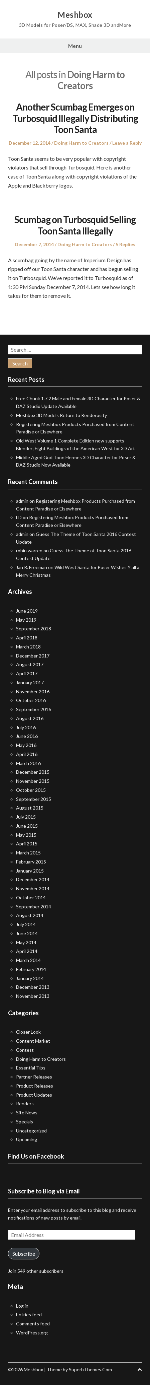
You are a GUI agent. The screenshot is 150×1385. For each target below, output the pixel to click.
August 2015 (29, 808)
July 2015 (26, 817)
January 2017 (30, 682)
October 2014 (31, 897)
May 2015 (26, 835)
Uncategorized (31, 1130)
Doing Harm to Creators (81, 143)
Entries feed (29, 1314)
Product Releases (34, 1086)
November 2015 (32, 781)
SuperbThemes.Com (90, 1369)
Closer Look (28, 1032)
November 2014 (32, 888)
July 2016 (26, 727)
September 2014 (33, 906)
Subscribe (23, 1253)
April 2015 (26, 843)
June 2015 (27, 826)
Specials (24, 1121)
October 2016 (31, 700)
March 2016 (28, 763)
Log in (22, 1306)
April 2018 (26, 637)
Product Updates (34, 1095)
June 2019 (27, 611)
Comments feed (33, 1323)
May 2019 (26, 620)
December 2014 (32, 879)
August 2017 (29, 664)
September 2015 (33, 799)
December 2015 (32, 772)
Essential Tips (30, 1067)
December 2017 (32, 656)
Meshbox (75, 14)
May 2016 (26, 745)
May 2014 (26, 942)
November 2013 (32, 996)
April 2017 (26, 673)
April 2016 (26, 754)
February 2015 (31, 861)
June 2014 (27, 933)
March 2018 (28, 646)
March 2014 (28, 960)
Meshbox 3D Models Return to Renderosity (61, 415)
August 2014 (29, 915)
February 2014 (31, 969)
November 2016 (32, 691)
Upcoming (26, 1139)
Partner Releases (34, 1077)
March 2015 (28, 852)
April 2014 (26, 951)
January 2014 (30, 978)
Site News (26, 1112)
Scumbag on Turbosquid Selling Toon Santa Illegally (75, 225)
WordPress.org (32, 1332)
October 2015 (31, 790)
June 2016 (27, 736)
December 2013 (32, 987)
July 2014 (26, 924)
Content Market (33, 1041)
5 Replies (125, 244)
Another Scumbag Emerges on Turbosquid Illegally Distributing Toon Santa (75, 118)
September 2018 (33, 628)
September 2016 (33, 709)
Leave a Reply (127, 143)
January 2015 (30, 871)
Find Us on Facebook (36, 1156)
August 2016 (29, 718)
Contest (25, 1050)
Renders (25, 1103)
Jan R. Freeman (31, 567)
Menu (75, 46)
